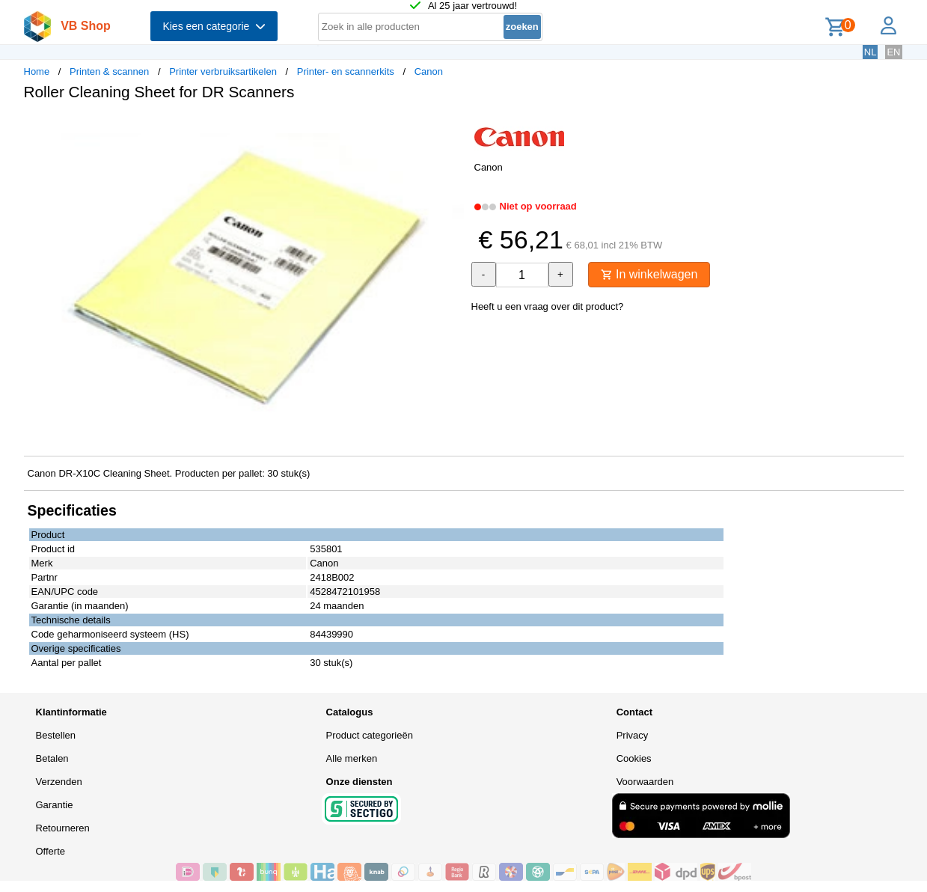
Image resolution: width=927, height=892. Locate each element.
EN (893, 52)
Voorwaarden (645, 781)
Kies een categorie (214, 26)
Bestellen (56, 735)
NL (870, 52)
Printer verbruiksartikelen (223, 71)
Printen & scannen (109, 71)
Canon (428, 71)
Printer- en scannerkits (345, 71)
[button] (450, 128)
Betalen (52, 758)
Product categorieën (369, 735)
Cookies (634, 758)
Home (37, 71)
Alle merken (352, 758)
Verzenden (59, 781)
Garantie (54, 804)
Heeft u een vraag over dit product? (547, 306)
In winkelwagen (649, 274)
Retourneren (63, 828)
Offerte (51, 851)
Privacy (633, 735)
